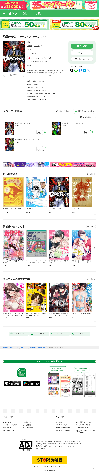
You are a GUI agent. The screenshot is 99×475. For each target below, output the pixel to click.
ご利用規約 (59, 422)
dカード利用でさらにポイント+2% (37, 62)
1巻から (83, 117)
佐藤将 (29, 46)
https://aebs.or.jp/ (42, 448)
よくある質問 (27, 425)
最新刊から (91, 117)
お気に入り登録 (63, 111)
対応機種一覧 (27, 422)
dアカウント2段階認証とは (63, 427)
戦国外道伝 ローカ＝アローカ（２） (74, 123)
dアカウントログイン (9, 430)
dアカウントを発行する (42, 466)
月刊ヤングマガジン (40, 90)
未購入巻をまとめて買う (86, 111)
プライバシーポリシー (62, 425)
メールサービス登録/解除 (10, 425)
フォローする (41, 46)
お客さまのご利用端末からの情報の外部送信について (85, 431)
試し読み (15, 74)
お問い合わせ (7, 427)
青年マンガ (39, 87)
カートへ (83, 53)
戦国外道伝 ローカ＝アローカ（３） (27, 139)
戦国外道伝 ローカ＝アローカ (45, 93)
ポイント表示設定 (28, 427)
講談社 (36, 84)
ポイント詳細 (46, 58)
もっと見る (90, 174)
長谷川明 (36, 46)
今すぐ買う (83, 46)
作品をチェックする (83, 59)
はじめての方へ (7, 422)
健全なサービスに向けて (83, 425)
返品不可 (29, 65)
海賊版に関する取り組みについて (65, 430)
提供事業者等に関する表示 (83, 422)
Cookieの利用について (82, 427)
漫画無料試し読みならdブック (10, 347)
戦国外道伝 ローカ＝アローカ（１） (27, 123)
